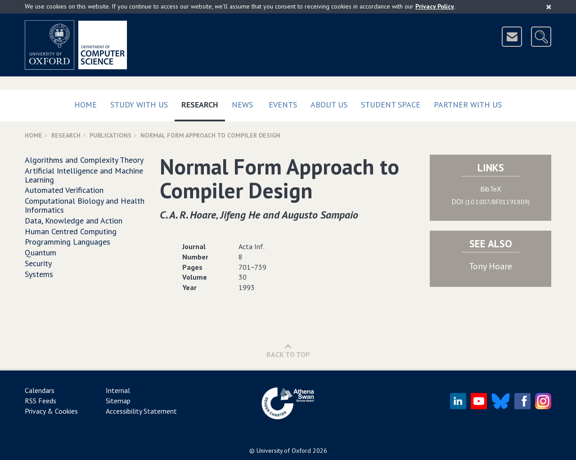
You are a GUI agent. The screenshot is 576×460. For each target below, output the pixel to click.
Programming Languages (67, 242)
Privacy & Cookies (51, 410)
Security (38, 263)
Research (203, 103)
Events (283, 104)
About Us (328, 104)
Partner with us (468, 104)
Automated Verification (64, 190)
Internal (118, 390)
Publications (110, 135)
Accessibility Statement (141, 410)
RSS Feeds (40, 400)
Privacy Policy (434, 6)
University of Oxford (283, 451)
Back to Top (288, 350)
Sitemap (118, 400)
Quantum (40, 252)
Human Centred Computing (71, 231)
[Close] (549, 6)
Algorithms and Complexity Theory (84, 160)
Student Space (390, 104)
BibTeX (490, 188)
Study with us (139, 104)
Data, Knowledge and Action (73, 220)
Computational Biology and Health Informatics (84, 205)
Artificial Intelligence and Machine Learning (84, 175)
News (242, 104)
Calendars (39, 390)
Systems (39, 274)
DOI (490, 201)
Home (85, 104)
